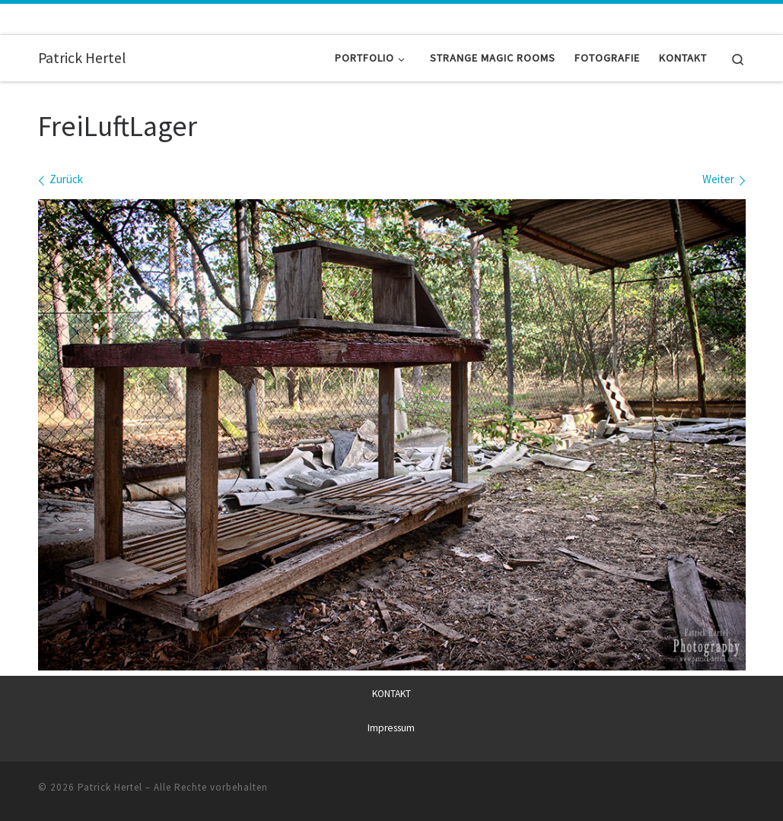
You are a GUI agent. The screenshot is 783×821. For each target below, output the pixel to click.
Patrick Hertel (110, 787)
